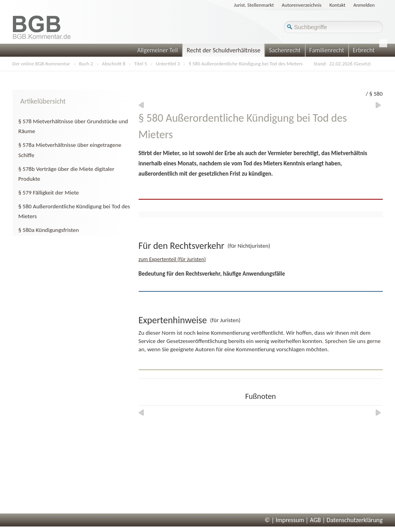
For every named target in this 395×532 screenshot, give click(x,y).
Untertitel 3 (168, 64)
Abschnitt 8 (113, 64)
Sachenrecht (284, 50)
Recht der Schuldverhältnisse (223, 50)
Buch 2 (86, 64)
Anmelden (364, 5)
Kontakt (337, 5)
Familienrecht (327, 50)
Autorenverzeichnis (301, 5)
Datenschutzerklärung (354, 520)
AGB (315, 520)
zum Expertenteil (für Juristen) (172, 259)
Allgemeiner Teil (157, 50)
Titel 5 (140, 64)
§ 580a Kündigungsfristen (49, 230)
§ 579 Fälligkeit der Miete (49, 192)
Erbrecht (364, 50)
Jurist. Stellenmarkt (254, 5)
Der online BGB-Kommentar (41, 64)
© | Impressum (284, 520)
